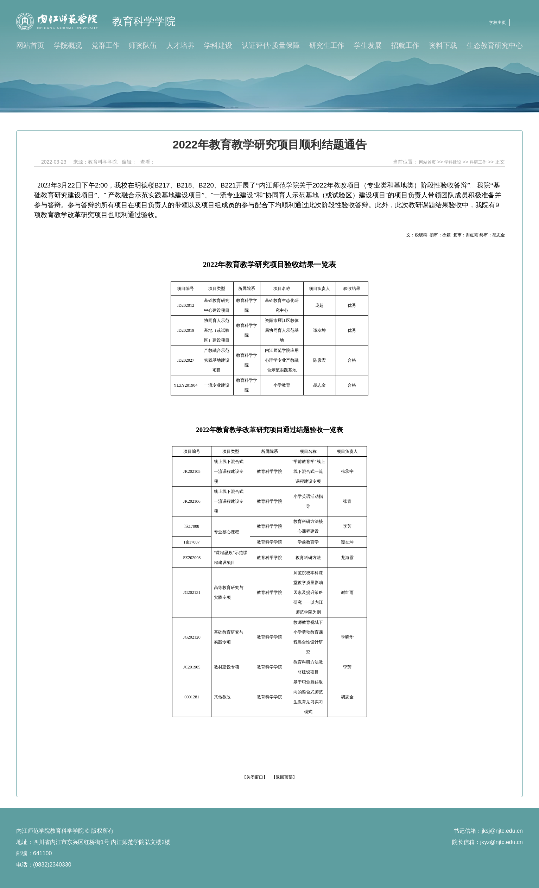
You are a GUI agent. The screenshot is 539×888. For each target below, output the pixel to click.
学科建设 (452, 162)
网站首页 (427, 162)
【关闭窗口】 (254, 777)
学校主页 (497, 22)
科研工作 (478, 162)
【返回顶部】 (284, 777)
